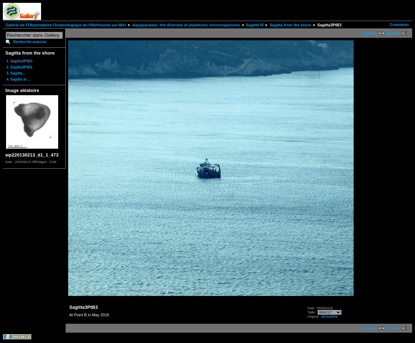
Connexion (399, 25)
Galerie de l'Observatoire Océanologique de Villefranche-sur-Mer (66, 25)
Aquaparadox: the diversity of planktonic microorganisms (186, 25)
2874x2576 (329, 316)
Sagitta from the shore (290, 25)
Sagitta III (255, 25)
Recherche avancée (29, 42)
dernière (393, 33)
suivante (369, 33)
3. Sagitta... (15, 73)
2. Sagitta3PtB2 (19, 67)
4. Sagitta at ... (18, 79)
